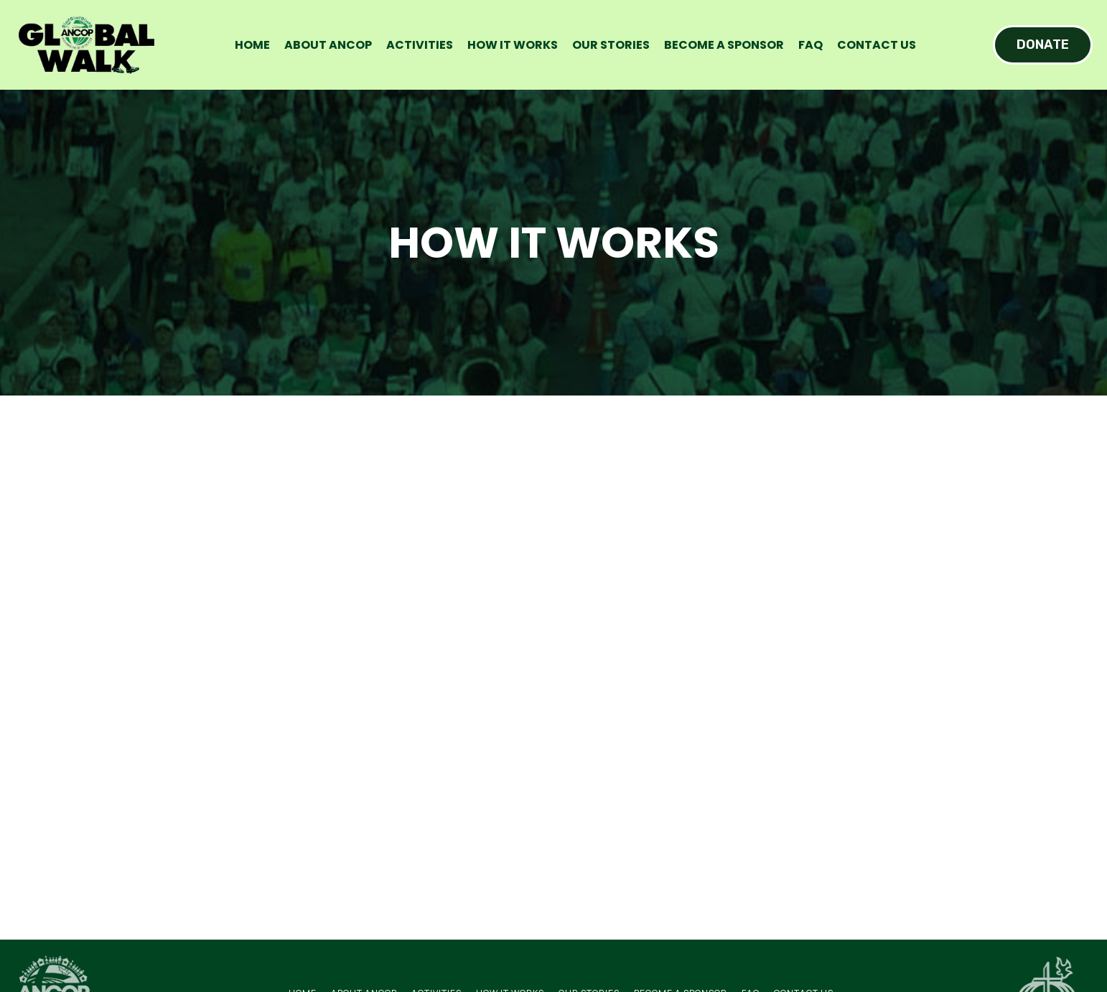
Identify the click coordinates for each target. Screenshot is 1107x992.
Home (252, 45)
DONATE (1043, 44)
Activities (419, 45)
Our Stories (611, 45)
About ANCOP (328, 45)
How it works (512, 45)
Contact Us (876, 45)
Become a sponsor (724, 45)
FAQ (810, 45)
